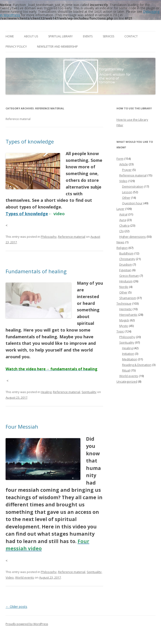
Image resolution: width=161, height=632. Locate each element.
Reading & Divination (136, 364)
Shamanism (127, 297)
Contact (131, 36)
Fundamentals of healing (36, 270)
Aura (122, 219)
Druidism (125, 264)
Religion (122, 247)
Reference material (71, 236)
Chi (121, 230)
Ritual (126, 370)
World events (24, 577)
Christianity (127, 258)
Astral (123, 214)
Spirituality (89, 391)
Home (10, 36)
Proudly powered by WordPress (27, 623)
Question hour (132, 203)
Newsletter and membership (57, 46)
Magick (124, 320)
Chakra (124, 225)
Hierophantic (128, 314)
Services (108, 36)
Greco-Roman (129, 275)
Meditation (129, 359)
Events (87, 36)
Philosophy (49, 236)
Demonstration (132, 186)
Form (119, 158)
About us (31, 36)
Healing (46, 391)
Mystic (123, 325)
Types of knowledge (30, 140)
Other (126, 197)
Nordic (123, 286)
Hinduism (126, 281)
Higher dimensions (132, 236)
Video (10, 577)
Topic (120, 331)
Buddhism (126, 253)
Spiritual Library (60, 36)
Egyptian (125, 269)
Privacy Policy (16, 46)
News (120, 242)
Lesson (127, 191)
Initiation (128, 353)
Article (123, 164)
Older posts (16, 606)
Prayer (127, 169)
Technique (123, 303)
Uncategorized (126, 381)
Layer (120, 208)
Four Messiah (22, 426)
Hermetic (125, 308)
